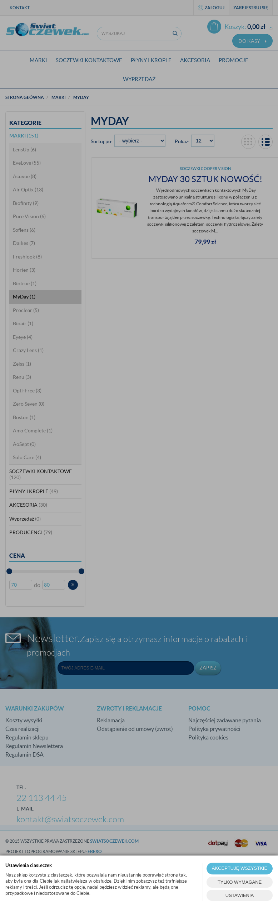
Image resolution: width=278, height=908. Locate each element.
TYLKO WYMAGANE (240, 882)
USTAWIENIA (239, 895)
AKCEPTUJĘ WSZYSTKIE (239, 868)
